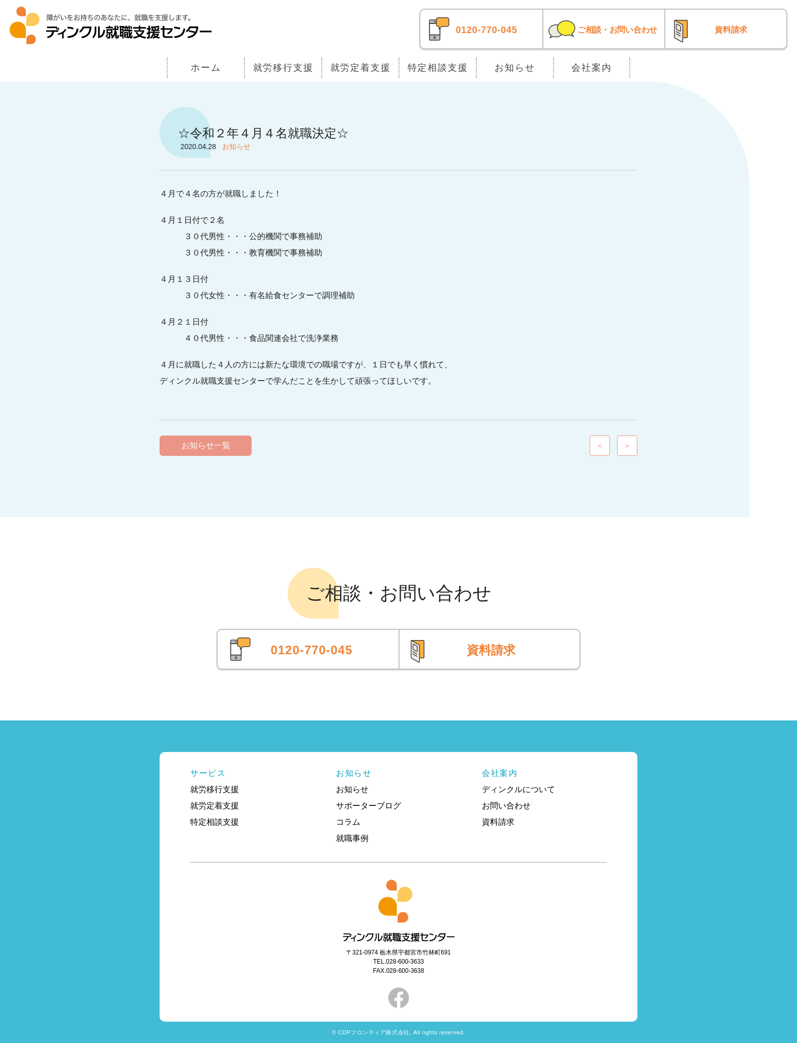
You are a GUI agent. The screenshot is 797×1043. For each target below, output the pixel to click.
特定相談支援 (438, 68)
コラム (348, 822)
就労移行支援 (283, 68)
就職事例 (352, 838)
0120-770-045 (486, 30)
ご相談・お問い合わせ (617, 29)
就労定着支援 (360, 68)
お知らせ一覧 (205, 445)
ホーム (206, 68)
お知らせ (515, 68)
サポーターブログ (368, 805)
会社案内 (591, 68)
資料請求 (731, 29)
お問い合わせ (506, 805)
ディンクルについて (518, 789)
